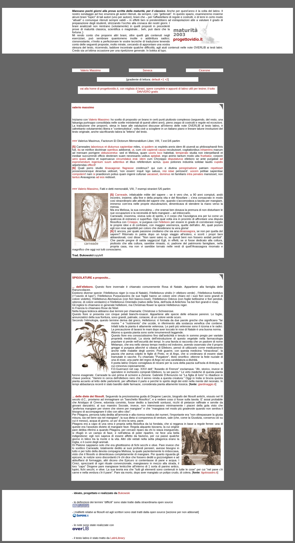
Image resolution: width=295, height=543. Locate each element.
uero (75, 158)
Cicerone (204, 70)
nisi (164, 171)
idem (143, 158)
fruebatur (205, 155)
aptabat (155, 155)
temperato (182, 152)
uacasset (152, 174)
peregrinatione (188, 167)
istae (171, 171)
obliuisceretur (109, 152)
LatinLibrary (117, 537)
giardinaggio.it (207, 384)
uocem (194, 171)
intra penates (195, 174)
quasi (82, 158)
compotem (78, 174)
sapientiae (126, 146)
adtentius (118, 161)
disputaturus (175, 158)
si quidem (148, 146)
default (156, 79)
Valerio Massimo (90, 70)
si (94, 174)
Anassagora (187, 231)
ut (133, 149)
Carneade (121, 194)
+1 (162, 79)
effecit (91, 164)
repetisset (217, 167)
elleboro (165, 222)
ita (79, 149)
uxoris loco (155, 152)
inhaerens (206, 149)
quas (166, 161)
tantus (76, 177)
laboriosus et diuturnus (105, 146)
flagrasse (128, 167)
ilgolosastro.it (209, 472)
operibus (112, 149)
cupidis (218, 161)
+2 (166, 79)
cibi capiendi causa (154, 149)
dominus (165, 174)
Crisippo (132, 222)
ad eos (100, 177)
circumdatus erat (126, 158)
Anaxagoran (112, 167)
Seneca (147, 70)
